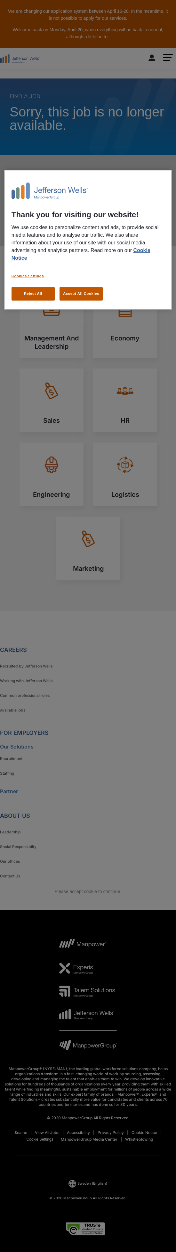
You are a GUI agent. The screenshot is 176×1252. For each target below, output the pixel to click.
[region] (88, 240)
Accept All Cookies (81, 293)
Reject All (33, 293)
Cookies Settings (28, 276)
